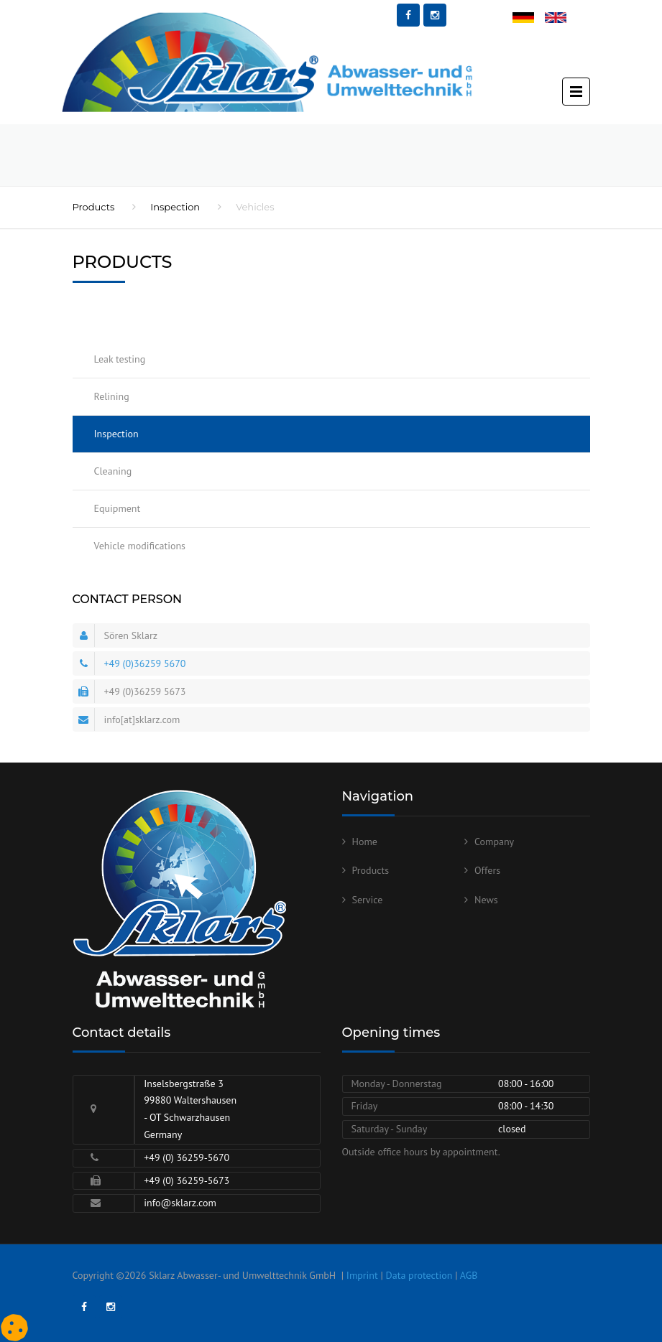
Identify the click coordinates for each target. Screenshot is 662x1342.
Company (494, 841)
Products (94, 207)
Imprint (362, 1275)
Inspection (175, 207)
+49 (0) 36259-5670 (186, 1157)
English (560, 18)
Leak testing (120, 359)
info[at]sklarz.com (142, 719)
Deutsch (529, 18)
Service (367, 899)
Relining (111, 396)
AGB (469, 1275)
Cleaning (113, 471)
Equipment (117, 508)
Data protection (419, 1275)
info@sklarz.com (180, 1202)
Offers (487, 870)
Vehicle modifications (139, 545)
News (486, 899)
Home (364, 841)
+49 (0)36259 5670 (145, 663)
